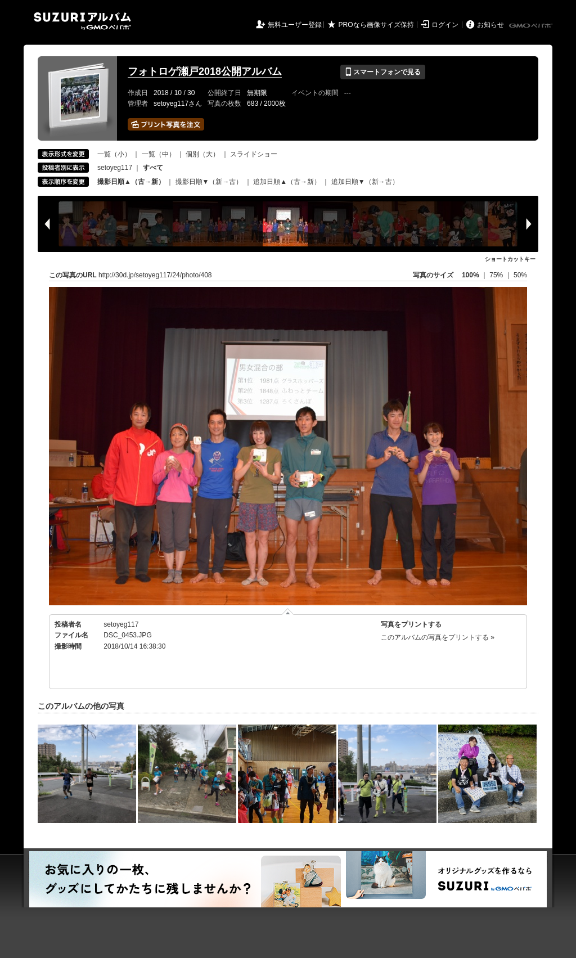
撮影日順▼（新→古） (209, 182)
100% (470, 275)
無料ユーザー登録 (295, 25)
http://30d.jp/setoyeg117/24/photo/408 (155, 275)
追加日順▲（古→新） (287, 182)
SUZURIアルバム (82, 21)
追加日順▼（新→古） (365, 182)
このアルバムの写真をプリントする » (437, 637)
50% (520, 275)
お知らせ (490, 25)
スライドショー (253, 154)
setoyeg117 (114, 168)
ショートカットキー (510, 259)
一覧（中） (159, 154)
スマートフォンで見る (383, 72)
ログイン (444, 25)
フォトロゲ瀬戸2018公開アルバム (205, 71)
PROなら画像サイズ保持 (376, 25)
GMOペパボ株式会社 (531, 26)
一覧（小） (114, 154)
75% (497, 275)
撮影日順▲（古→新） (131, 182)
